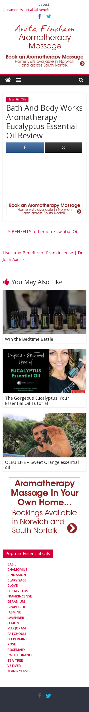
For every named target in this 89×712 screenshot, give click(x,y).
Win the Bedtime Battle (29, 339)
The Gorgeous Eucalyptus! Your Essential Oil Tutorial (37, 400)
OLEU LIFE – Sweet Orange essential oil (42, 464)
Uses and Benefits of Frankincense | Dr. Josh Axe (43, 256)
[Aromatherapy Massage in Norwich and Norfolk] (44, 57)
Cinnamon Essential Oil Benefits (27, 9)
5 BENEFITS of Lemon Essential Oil (40, 231)
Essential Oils (17, 99)
